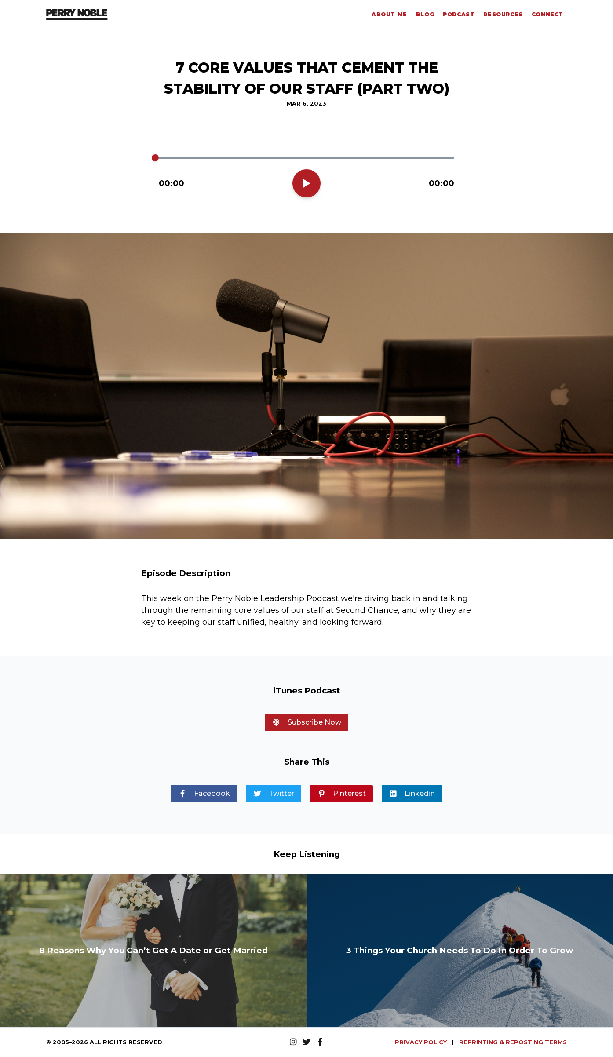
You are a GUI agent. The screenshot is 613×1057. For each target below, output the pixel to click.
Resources (502, 14)
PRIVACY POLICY (422, 1042)
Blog (425, 14)
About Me (389, 14)
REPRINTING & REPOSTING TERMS (513, 1042)
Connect (547, 14)
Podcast (458, 14)
